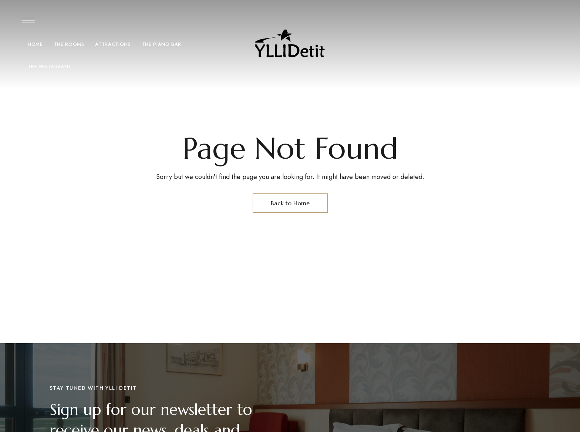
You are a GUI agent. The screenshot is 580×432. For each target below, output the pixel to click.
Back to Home (290, 203)
